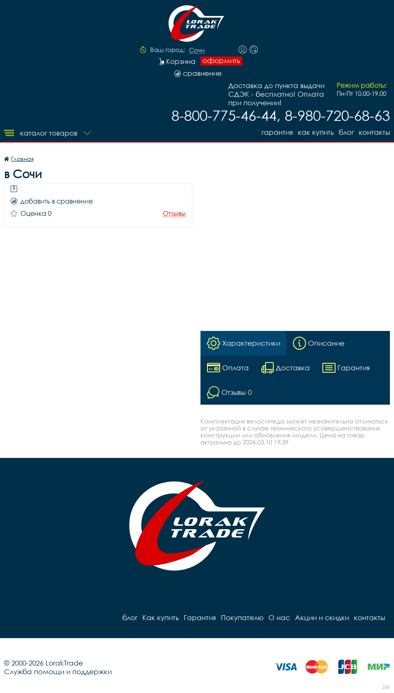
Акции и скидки (322, 617)
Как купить (316, 132)
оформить (221, 61)
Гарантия (277, 132)
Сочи (197, 50)
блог (346, 132)
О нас (279, 617)
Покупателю (242, 617)
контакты (374, 132)
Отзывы (174, 213)
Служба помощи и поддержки (58, 671)
